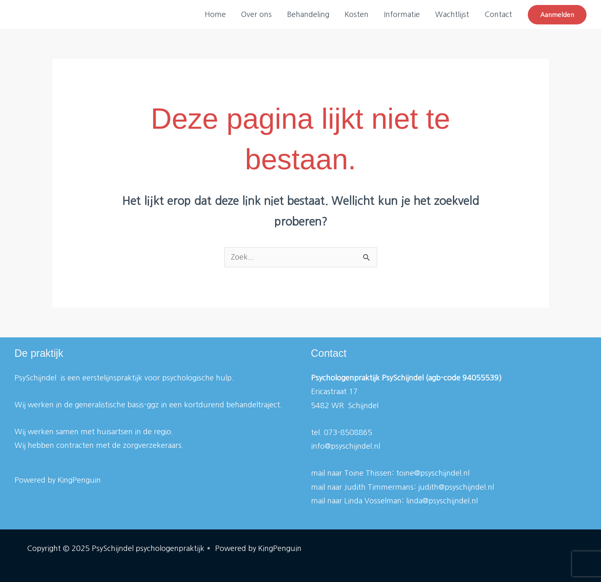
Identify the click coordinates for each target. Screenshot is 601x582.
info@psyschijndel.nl (345, 446)
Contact (498, 14)
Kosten (358, 14)
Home (217, 14)
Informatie (403, 14)
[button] (557, 14)
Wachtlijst (452, 14)
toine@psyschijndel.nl (432, 473)
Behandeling (310, 14)
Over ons (258, 14)
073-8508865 (348, 432)
